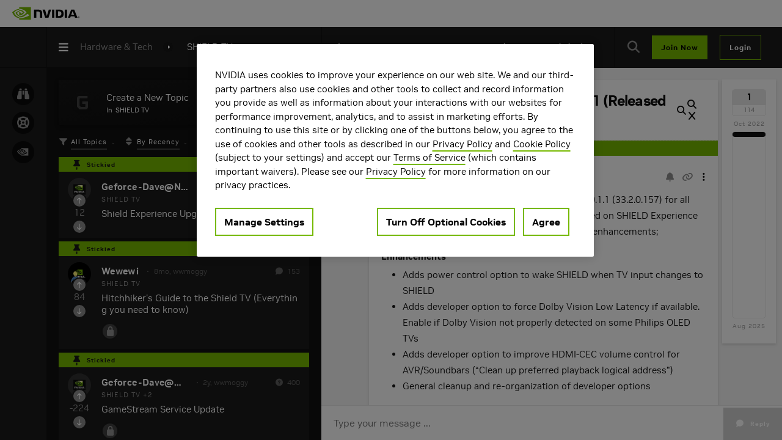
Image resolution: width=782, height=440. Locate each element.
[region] (395, 150)
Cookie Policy (542, 144)
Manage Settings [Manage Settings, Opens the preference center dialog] (264, 222)
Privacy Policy (462, 144)
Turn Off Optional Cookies (446, 222)
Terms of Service (429, 157)
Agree (546, 222)
